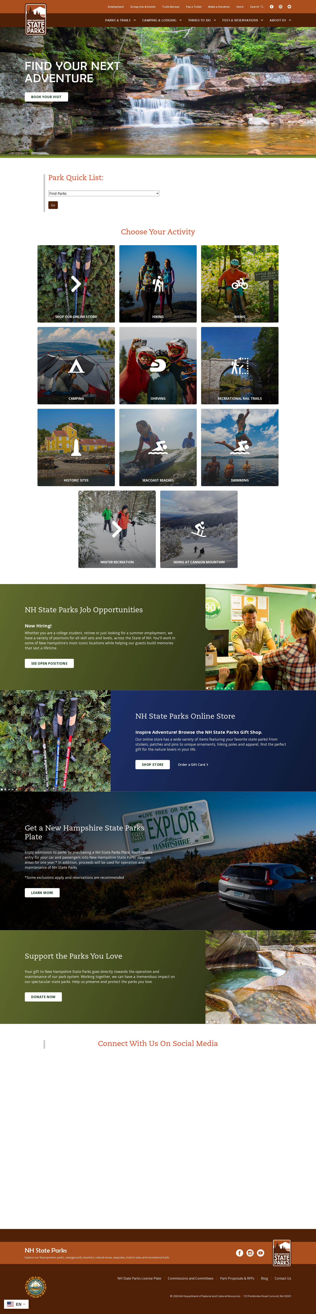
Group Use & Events (142, 6)
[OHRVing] (158, 365)
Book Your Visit (46, 97)
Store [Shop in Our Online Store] (239, 6)
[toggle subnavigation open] (134, 20)
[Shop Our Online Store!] (76, 284)
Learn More (42, 893)
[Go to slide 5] (221, 688)
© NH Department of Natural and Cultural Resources (230, 1296)
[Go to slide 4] (218, 688)
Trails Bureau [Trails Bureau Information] (170, 6)
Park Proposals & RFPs (237, 1278)
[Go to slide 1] (207, 688)
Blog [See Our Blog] (264, 1278)
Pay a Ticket (194, 6)
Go (53, 205)
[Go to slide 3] (214, 688)
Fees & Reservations (240, 20)
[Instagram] (280, 6)
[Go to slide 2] (211, 688)
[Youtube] (289, 6)
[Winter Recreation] (117, 529)
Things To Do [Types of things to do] (199, 20)
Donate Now (43, 997)
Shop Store (152, 764)
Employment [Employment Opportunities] (116, 6)
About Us (278, 20)
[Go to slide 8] (232, 688)
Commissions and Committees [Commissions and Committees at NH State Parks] (190, 1278)
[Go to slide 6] (225, 688)
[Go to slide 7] (229, 688)
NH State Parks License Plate (139, 1278)
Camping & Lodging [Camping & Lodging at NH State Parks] (159, 20)
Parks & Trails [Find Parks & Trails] (118, 20)
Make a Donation (219, 6)
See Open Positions (49, 663)
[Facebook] (271, 6)
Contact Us (283, 1278)
